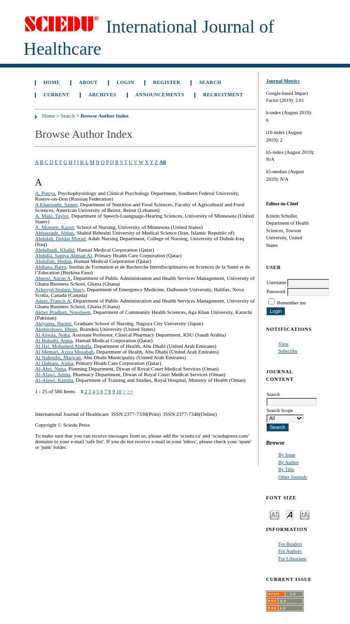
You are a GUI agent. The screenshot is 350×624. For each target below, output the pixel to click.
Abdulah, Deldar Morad (60, 238)
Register (167, 82)
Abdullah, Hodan (53, 261)
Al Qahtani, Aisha (54, 363)
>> (130, 391)
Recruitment (223, 94)
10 (118, 391)
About (88, 82)
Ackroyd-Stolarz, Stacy (59, 289)
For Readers (290, 544)
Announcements (159, 94)
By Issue (286, 454)
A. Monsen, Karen (54, 227)
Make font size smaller (274, 514)
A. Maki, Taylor (51, 216)
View (283, 343)
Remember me (291, 302)
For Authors (290, 551)
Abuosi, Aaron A (53, 278)
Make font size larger (304, 514)
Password (276, 291)
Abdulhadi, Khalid (54, 250)
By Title (286, 469)
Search (210, 82)
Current (56, 94)
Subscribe (288, 351)
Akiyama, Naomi (53, 323)
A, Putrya (45, 193)
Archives (102, 94)
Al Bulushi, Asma (54, 340)
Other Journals (292, 477)
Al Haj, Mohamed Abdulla (63, 346)
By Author (288, 462)
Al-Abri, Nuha (50, 368)
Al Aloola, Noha (52, 334)
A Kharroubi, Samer (56, 204)
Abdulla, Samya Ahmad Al (63, 255)
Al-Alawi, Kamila (54, 380)
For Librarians (292, 558)
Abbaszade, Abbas (54, 233)
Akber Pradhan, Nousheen (63, 312)
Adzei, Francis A (53, 301)
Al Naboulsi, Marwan (58, 357)
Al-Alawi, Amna (52, 374)
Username (276, 282)
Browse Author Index (105, 115)
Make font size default (289, 514)
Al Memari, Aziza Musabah (64, 351)
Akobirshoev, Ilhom (56, 329)
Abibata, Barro (50, 267)
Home (51, 82)
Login (125, 82)
